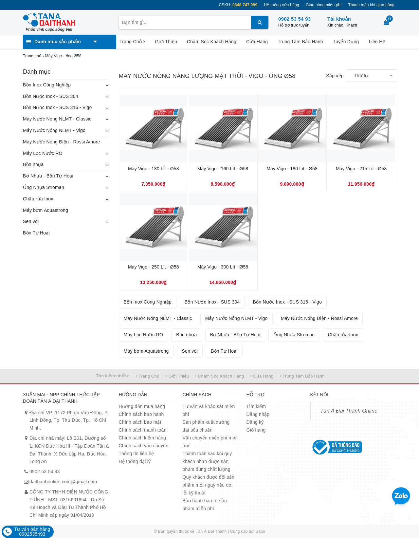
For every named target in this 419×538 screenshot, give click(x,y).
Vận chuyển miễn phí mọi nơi (210, 441)
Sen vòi (31, 221)
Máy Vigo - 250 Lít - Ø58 (153, 266)
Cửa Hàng (257, 41)
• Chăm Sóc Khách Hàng (219, 376)
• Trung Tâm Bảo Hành (302, 376)
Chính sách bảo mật (140, 422)
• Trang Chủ (147, 376)
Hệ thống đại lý (135, 461)
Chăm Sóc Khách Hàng (211, 41)
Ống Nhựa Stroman (43, 187)
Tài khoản (339, 19)
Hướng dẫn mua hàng (142, 406)
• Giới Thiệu (177, 376)
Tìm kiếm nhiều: (112, 375)
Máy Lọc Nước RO (43, 153)
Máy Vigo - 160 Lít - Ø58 (222, 168)
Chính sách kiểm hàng (142, 437)
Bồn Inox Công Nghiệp (47, 84)
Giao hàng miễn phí (324, 5)
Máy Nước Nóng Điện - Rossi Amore (61, 141)
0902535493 (32, 534)
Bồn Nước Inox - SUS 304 (50, 96)
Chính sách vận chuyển (144, 445)
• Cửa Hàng (262, 376)
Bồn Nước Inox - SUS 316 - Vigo (57, 107)
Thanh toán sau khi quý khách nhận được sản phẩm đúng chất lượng (207, 461)
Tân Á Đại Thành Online (349, 411)
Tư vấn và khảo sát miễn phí (209, 410)
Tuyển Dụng (346, 41)
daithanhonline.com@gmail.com (63, 481)
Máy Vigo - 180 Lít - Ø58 (292, 168)
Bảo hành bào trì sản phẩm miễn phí (205, 504)
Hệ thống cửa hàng (281, 5)
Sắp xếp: (335, 75)
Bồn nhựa (33, 164)
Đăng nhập (258, 414)
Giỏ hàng (256, 430)
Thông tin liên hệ (136, 453)
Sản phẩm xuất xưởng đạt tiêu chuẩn (206, 426)
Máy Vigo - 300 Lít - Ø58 (222, 266)
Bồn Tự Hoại (36, 232)
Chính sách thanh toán (143, 430)
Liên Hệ (377, 41)
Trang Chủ (132, 41)
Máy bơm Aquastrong (45, 210)
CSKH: (238, 5)
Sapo (260, 531)
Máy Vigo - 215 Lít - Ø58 (361, 168)
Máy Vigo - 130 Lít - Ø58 (153, 168)
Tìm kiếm (256, 406)
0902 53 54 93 (294, 19)
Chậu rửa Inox (38, 198)
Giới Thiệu (166, 41)
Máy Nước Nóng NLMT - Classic (57, 118)
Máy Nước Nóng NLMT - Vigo (54, 130)
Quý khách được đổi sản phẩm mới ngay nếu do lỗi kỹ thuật (209, 484)
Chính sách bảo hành (141, 414)
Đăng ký (255, 422)
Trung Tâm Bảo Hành (300, 41)
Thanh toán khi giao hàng (371, 5)
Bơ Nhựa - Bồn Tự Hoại (48, 175)
